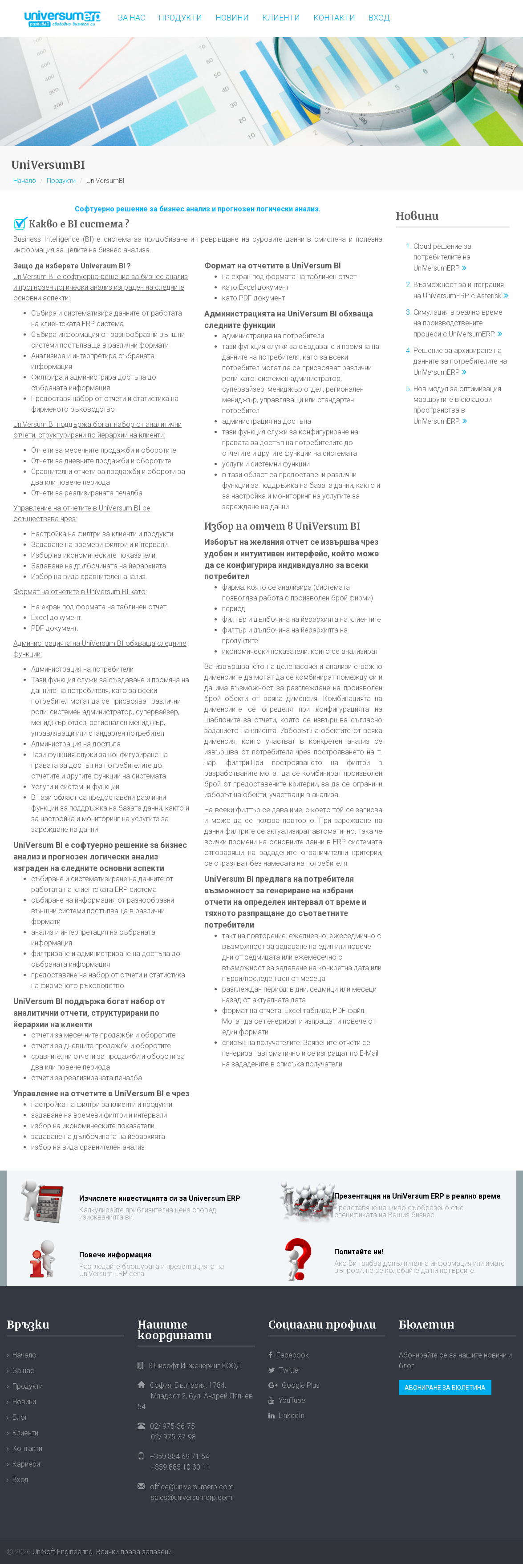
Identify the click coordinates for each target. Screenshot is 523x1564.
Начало (24, 181)
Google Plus (294, 1385)
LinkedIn (286, 1415)
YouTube (286, 1400)
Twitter (284, 1370)
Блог (20, 1417)
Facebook (288, 1355)
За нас (131, 17)
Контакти (334, 17)
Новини (232, 17)
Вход (379, 17)
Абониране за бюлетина (445, 1387)
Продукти (180, 17)
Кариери (26, 1464)
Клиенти (281, 17)
